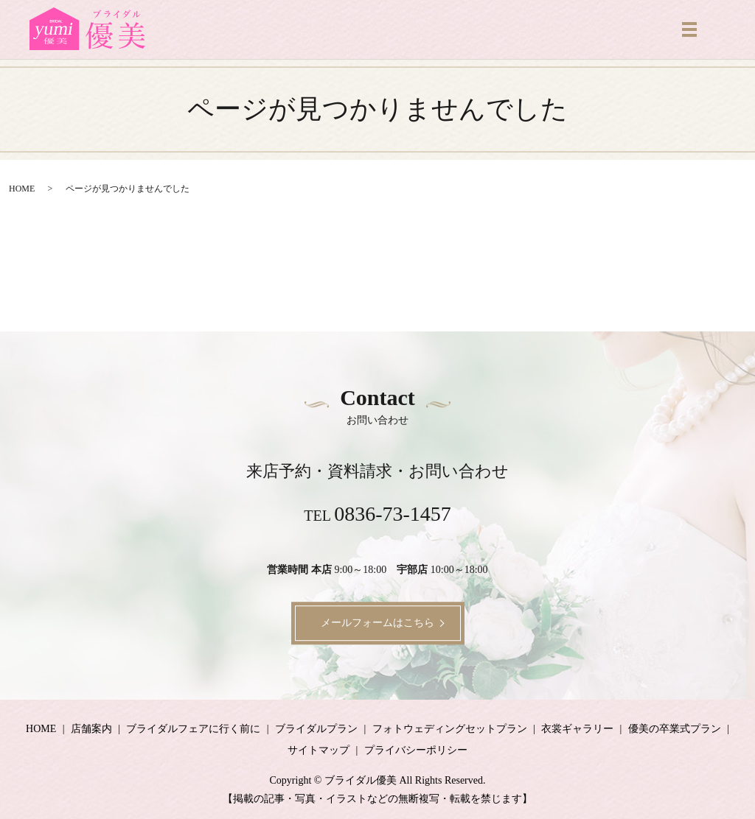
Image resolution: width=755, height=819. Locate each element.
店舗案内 (91, 728)
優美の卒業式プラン (674, 728)
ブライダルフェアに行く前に (193, 728)
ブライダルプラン (316, 728)
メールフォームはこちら (377, 622)
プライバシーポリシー (415, 750)
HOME (22, 188)
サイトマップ (318, 750)
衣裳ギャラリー (577, 728)
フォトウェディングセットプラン (449, 728)
